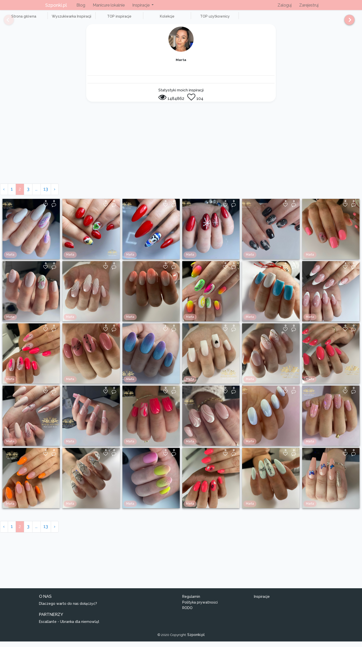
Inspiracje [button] (141, 5)
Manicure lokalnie (109, 5)
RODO (187, 614)
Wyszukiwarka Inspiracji (60, 19)
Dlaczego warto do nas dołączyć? (68, 609)
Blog (80, 5)
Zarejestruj (309, 5)
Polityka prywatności (200, 608)
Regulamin (191, 602)
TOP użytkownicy (181, 19)
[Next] (347, 22)
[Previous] (5, 22)
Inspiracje (262, 602)
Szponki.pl (56, 5)
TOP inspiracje (100, 19)
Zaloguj (285, 5)
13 (45, 194)
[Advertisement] (181, 151)
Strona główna (20, 19)
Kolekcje (140, 19)
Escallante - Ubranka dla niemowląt (69, 627)
